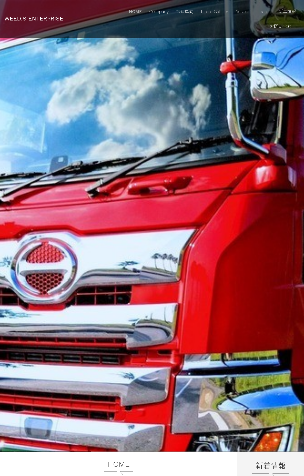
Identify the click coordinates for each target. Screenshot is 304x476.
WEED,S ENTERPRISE (43, 8)
